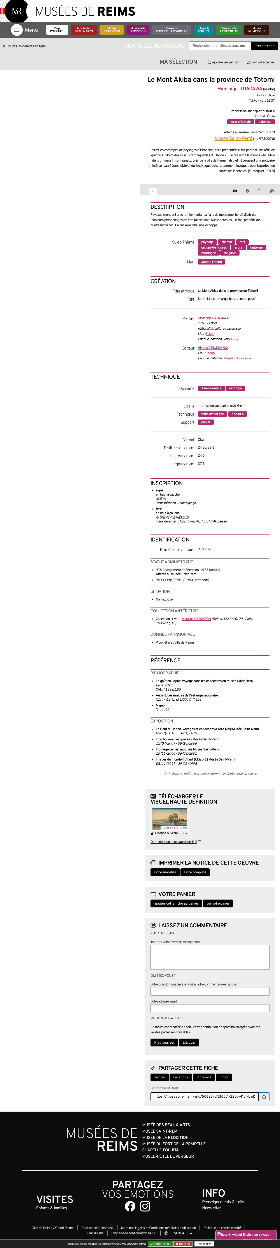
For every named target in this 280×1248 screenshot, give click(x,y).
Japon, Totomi (211, 262)
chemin (226, 242)
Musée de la (137, 30)
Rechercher (265, 46)
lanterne (256, 247)
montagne (208, 253)
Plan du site (95, 1233)
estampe (265, 122)
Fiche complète (195, 872)
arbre (238, 247)
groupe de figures (214, 247)
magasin (230, 253)
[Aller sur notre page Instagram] (145, 1206)
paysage (207, 242)
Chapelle (203, 30)
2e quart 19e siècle (237, 358)
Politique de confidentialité (222, 1228)
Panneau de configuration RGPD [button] (134, 1233)
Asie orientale (241, 122)
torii (242, 242)
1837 (235, 339)
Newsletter (211, 1208)
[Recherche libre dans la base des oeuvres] (220, 46)
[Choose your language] (178, 1233)
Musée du (172, 30)
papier (205, 422)
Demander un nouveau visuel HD (173, 842)
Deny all (184, 1244)
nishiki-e (237, 414)
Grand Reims (64, 1228)
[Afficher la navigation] (17, 30)
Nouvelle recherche (155, 46)
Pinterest (203, 1077)
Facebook (180, 1077)
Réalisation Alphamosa (97, 1228)
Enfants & (51, 1208)
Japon (210, 353)
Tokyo (210, 334)
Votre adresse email (163, 1001)
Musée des (84, 30)
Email (223, 1077)
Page (57, 30)
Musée (111, 30)
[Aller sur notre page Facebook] (130, 1206)
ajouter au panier (223, 62)
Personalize (204, 1244)
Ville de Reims (42, 1228)
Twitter (159, 1077)
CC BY (182, 833)
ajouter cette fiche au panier (176, 904)
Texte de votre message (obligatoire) (175, 942)
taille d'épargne (212, 414)
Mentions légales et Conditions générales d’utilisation (158, 1228)
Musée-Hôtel (229, 30)
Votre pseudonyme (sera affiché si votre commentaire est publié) (193, 984)
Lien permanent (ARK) (164, 1088)
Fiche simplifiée (165, 872)
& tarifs (223, 1202)
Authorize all (160, 1244)
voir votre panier (260, 62)
